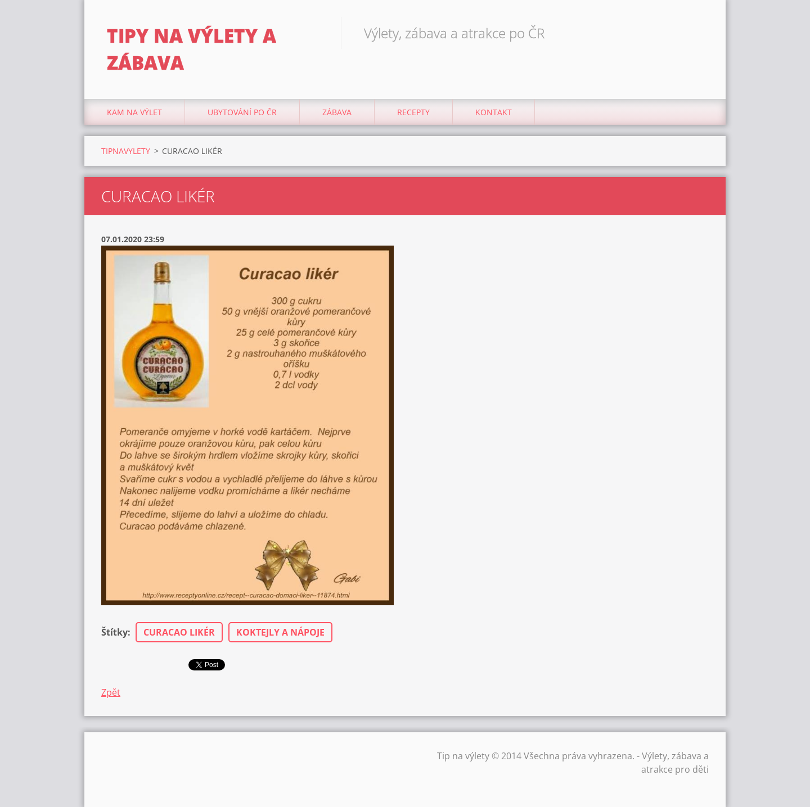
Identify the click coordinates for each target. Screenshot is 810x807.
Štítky (114, 632)
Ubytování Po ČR (242, 112)
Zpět (110, 692)
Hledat (696, 32)
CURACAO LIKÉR (179, 632)
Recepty (413, 112)
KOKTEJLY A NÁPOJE (280, 632)
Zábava (337, 112)
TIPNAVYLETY (125, 151)
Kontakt (493, 112)
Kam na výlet (134, 112)
